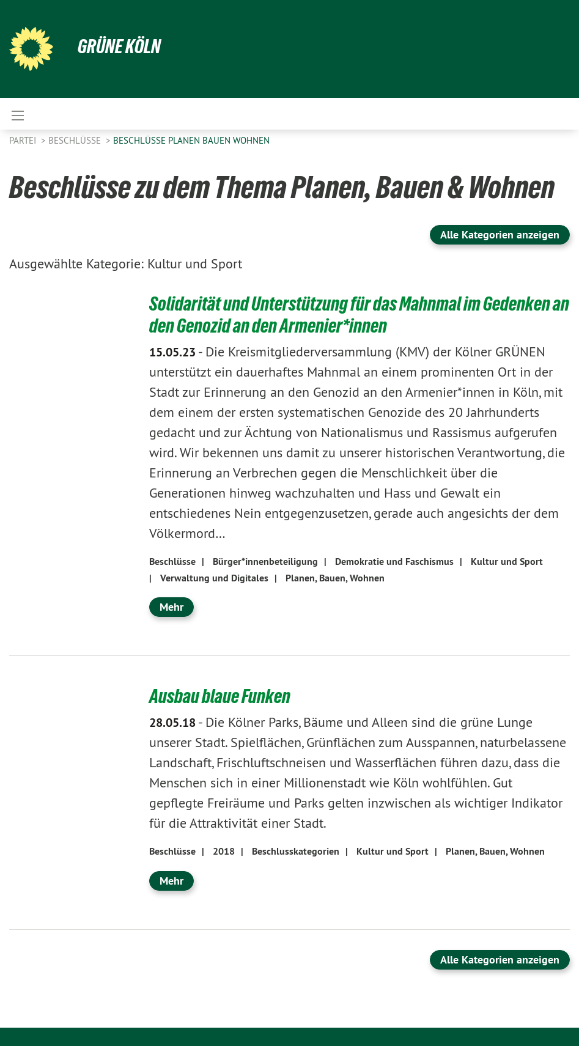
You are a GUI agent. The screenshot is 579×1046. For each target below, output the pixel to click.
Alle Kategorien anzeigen (499, 234)
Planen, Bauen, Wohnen (335, 578)
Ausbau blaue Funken (219, 696)
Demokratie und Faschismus (394, 561)
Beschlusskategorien (295, 851)
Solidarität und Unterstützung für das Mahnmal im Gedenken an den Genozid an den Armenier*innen (359, 315)
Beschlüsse (75, 140)
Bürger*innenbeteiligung (265, 561)
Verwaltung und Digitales (214, 578)
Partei (24, 140)
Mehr (171, 607)
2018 (224, 851)
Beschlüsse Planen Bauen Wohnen (191, 140)
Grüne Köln (119, 46)
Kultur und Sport (507, 561)
